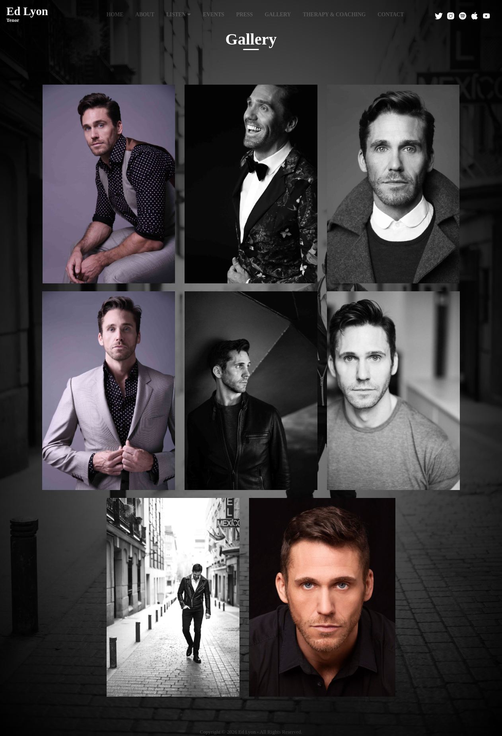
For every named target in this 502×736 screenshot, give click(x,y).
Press (244, 14)
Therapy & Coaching (334, 14)
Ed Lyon (27, 14)
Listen (178, 14)
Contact (390, 14)
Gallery (278, 14)
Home (115, 14)
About (144, 14)
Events (213, 14)
